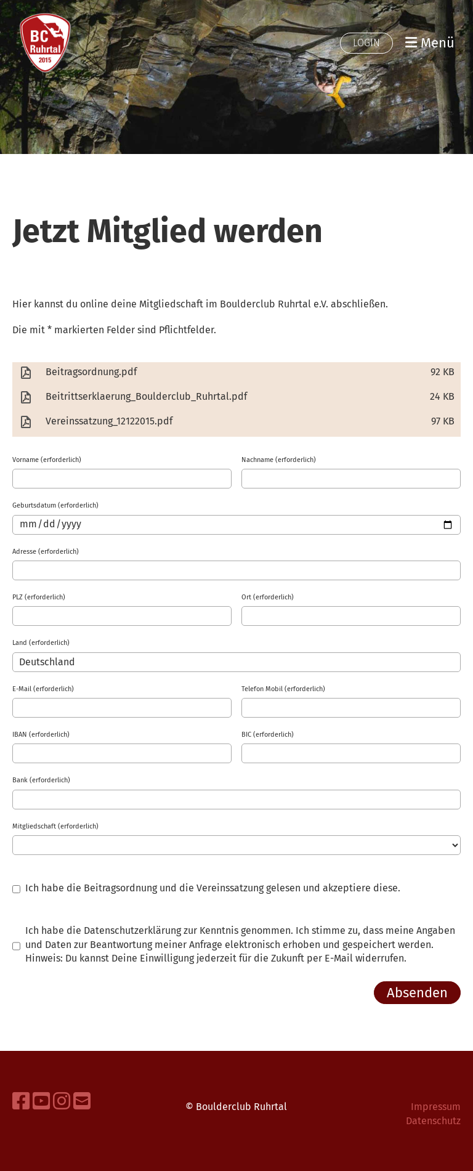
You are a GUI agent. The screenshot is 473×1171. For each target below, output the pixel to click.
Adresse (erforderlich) (45, 552)
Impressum (436, 1106)
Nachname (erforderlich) (278, 460)
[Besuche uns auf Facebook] (21, 1101)
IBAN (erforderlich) (41, 735)
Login (366, 43)
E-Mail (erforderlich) (43, 689)
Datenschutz (433, 1121)
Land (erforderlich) (41, 643)
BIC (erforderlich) (267, 735)
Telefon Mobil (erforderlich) (283, 689)
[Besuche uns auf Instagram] (61, 1101)
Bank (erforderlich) (41, 780)
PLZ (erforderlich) (38, 597)
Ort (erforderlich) (267, 597)
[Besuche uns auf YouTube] (41, 1101)
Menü (430, 42)
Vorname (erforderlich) (46, 460)
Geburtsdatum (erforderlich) (55, 505)
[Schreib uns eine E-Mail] (82, 1101)
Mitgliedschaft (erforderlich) (55, 826)
